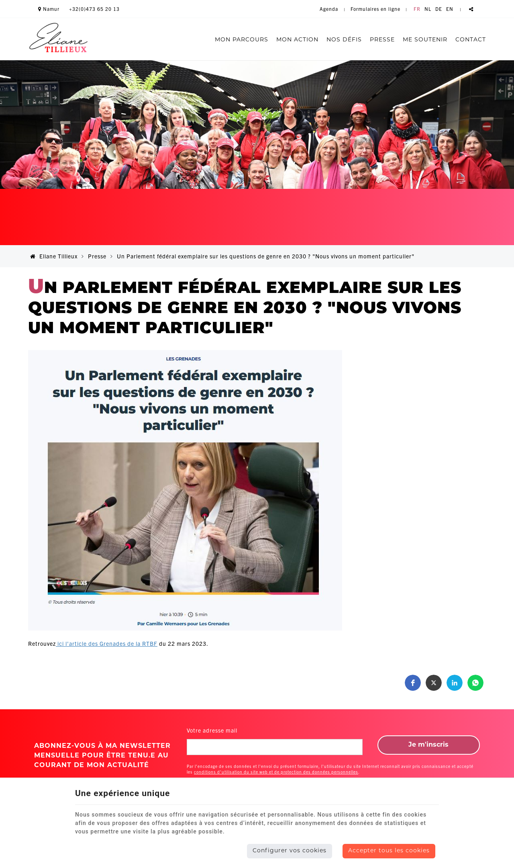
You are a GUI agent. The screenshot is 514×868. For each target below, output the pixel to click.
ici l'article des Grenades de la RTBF (106, 643)
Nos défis (344, 40)
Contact (470, 40)
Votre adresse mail (212, 730)
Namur (48, 9)
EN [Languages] (449, 9)
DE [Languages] (438, 9)
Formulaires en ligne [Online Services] (375, 9)
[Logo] (58, 39)
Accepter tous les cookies (389, 851)
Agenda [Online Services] (329, 9)
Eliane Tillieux (54, 256)
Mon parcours (241, 40)
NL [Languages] (427, 9)
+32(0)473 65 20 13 (94, 9)
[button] (413, 683)
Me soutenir (425, 40)
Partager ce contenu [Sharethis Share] (471, 9)
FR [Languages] (417, 9)
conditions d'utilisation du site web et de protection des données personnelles (276, 771)
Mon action (297, 40)
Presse (382, 40)
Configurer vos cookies (289, 851)
